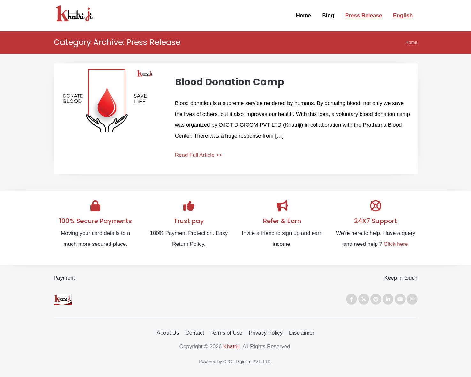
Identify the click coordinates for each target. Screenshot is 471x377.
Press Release (363, 15)
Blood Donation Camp (229, 82)
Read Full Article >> (198, 155)
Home (303, 15)
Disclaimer (301, 333)
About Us (168, 333)
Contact (195, 333)
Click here (396, 244)
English (403, 15)
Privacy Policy (266, 333)
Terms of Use (226, 333)
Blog (328, 15)
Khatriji (231, 346)
